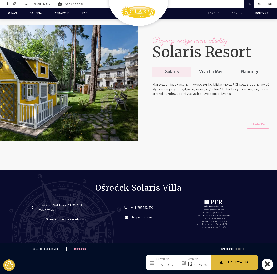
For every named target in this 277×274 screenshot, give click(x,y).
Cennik (237, 13)
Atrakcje (62, 13)
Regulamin (80, 249)
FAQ (85, 13)
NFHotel (239, 249)
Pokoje (213, 13)
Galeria (36, 13)
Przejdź (258, 123)
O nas (12, 13)
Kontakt (262, 13)
